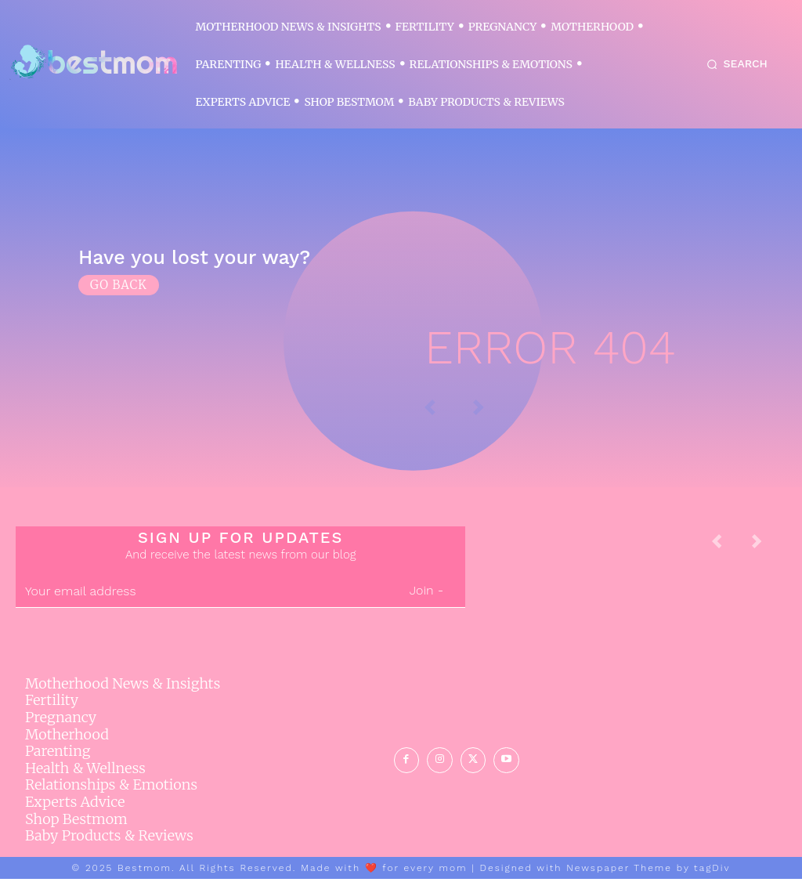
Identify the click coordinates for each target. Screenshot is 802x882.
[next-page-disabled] (769, 549)
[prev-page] (729, 549)
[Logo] (93, 62)
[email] (201, 595)
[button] (734, 64)
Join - (426, 594)
